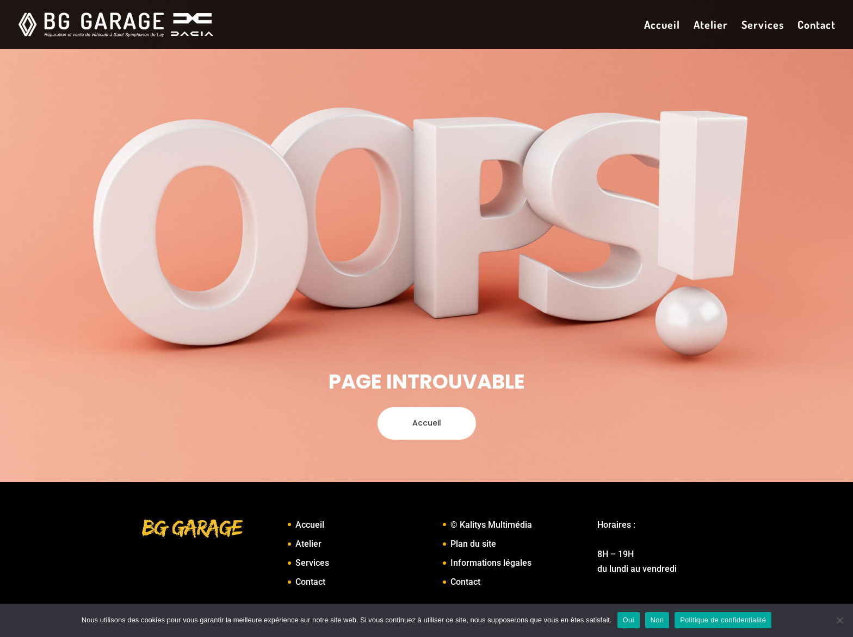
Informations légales (490, 563)
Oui (628, 620)
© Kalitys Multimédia (491, 525)
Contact (817, 26)
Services (762, 26)
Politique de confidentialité (723, 620)
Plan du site (473, 544)
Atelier (711, 26)
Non (657, 620)
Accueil (662, 26)
